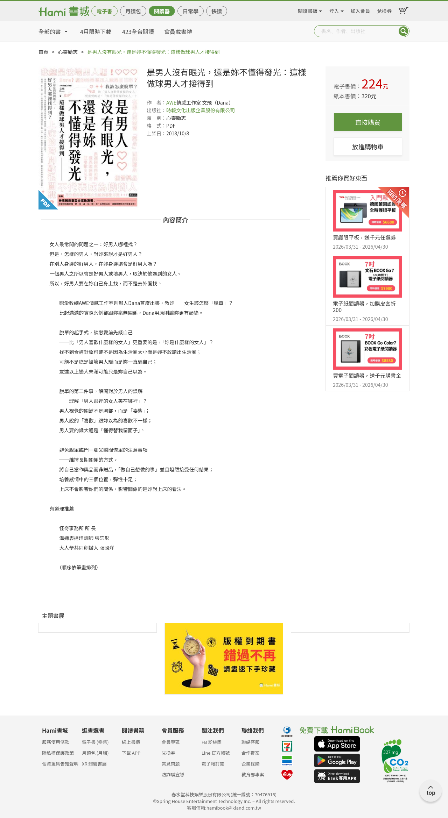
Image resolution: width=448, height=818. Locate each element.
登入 (334, 9)
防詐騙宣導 (173, 774)
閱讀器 (162, 11)
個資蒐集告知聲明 (60, 763)
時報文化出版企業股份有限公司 (200, 110)
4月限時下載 (95, 31)
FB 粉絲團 (212, 742)
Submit (403, 31)
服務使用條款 (55, 742)
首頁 (43, 51)
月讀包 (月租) (95, 752)
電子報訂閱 (213, 763)
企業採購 (250, 763)
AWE (171, 102)
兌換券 (384, 9)
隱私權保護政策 (58, 752)
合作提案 (250, 752)
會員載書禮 (178, 31)
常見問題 (171, 763)
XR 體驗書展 (94, 763)
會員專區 (171, 742)
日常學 (190, 11)
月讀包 (133, 11)
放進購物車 (368, 146)
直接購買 (367, 122)
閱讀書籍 (307, 9)
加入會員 (360, 9)
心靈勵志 (68, 51)
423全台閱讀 (138, 31)
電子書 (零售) (95, 742)
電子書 (104, 11)
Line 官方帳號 (216, 752)
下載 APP (131, 752)
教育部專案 (252, 774)
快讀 (216, 11)
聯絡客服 (250, 742)
